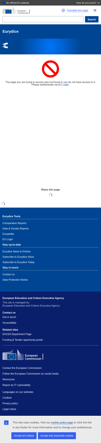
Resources (9, 379)
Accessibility (9, 322)
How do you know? (87, 2)
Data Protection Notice (15, 279)
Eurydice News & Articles (17, 251)
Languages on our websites (18, 392)
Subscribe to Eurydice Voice (18, 256)
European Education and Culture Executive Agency (33, 298)
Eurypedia (8, 234)
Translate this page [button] (77, 10)
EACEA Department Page (17, 334)
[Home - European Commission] (30, 10)
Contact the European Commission (22, 368)
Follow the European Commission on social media (31, 373)
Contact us (9, 274)
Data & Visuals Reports (16, 228)
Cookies (7, 397)
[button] (95, 10)
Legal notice (9, 409)
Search (92, 19)
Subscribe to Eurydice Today (18, 262)
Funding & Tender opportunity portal (23, 339)
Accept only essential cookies (56, 435)
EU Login (63, 84)
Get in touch (9, 317)
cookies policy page (62, 422)
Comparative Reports (14, 223)
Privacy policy (10, 403)
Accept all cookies (24, 435)
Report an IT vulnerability (17, 385)
